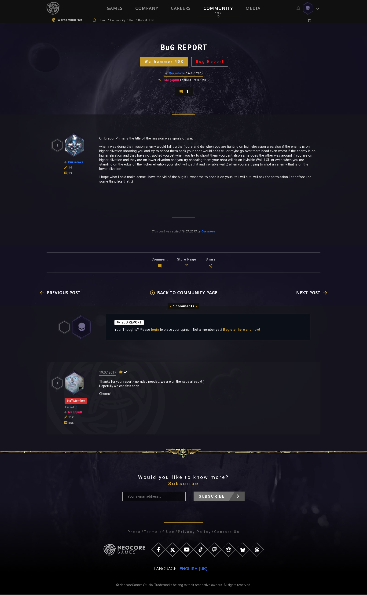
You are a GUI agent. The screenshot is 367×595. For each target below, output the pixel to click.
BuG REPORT (129, 323)
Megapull (171, 80)
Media (253, 8)
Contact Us (226, 532)
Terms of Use (159, 532)
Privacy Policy (194, 532)
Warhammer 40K (164, 61)
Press (134, 532)
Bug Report (210, 61)
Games (115, 8)
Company (146, 8)
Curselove (177, 73)
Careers (181, 8)
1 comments (183, 307)
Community (218, 8)
